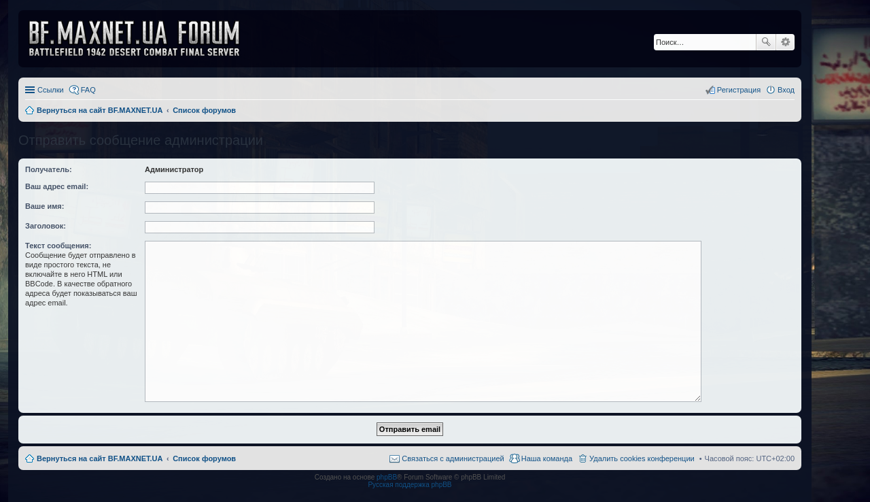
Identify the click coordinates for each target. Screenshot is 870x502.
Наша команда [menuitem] (546, 458)
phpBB (387, 477)
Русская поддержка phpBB (409, 484)
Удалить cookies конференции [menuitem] (642, 458)
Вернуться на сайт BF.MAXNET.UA (99, 458)
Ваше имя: (44, 206)
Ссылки (50, 90)
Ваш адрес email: (56, 186)
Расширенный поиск (785, 42)
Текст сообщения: (58, 245)
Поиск (766, 42)
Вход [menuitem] (786, 90)
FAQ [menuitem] (88, 90)
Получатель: (48, 169)
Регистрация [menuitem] (739, 90)
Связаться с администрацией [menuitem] (453, 458)
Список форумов (204, 458)
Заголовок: (45, 226)
